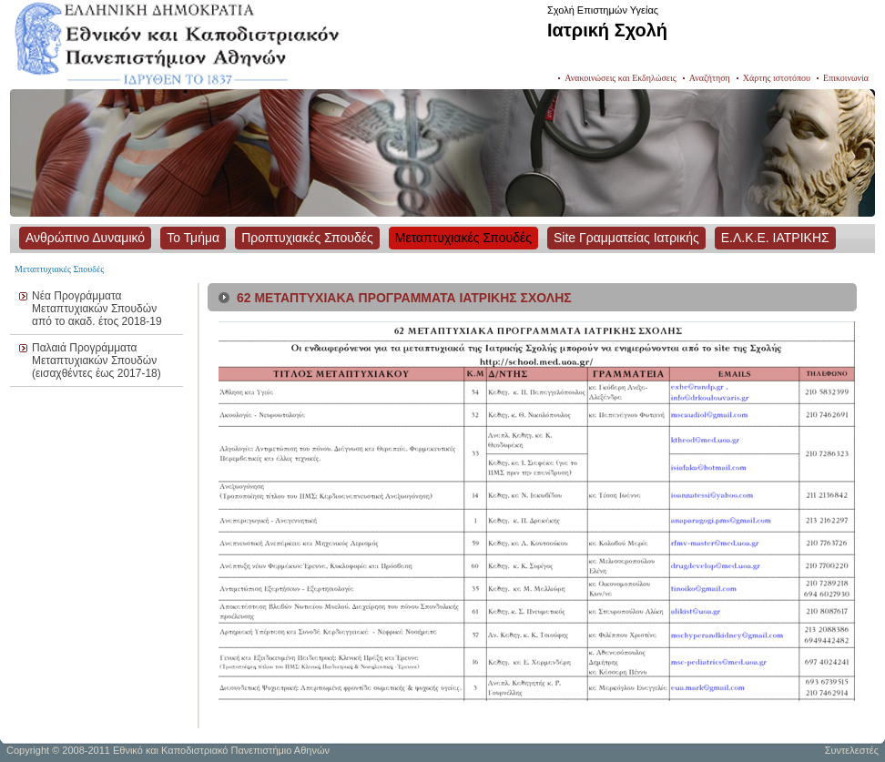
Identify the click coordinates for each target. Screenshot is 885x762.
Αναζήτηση (709, 78)
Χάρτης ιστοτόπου (776, 78)
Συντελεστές (852, 750)
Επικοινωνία (846, 78)
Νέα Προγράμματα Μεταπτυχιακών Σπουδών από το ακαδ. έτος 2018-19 (97, 309)
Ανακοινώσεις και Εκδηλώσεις (620, 78)
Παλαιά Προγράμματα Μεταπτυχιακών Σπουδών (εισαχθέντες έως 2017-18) (96, 360)
